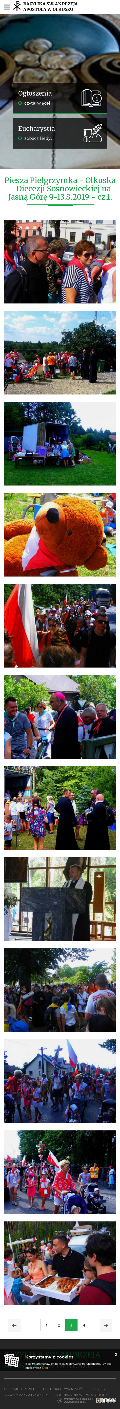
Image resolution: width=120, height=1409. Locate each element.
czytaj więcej (34, 103)
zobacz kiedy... (35, 138)
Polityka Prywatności (64, 1389)
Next (106, 1325)
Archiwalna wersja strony (81, 1395)
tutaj (45, 1368)
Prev (14, 1325)
